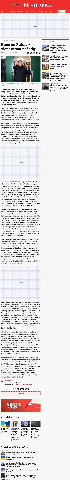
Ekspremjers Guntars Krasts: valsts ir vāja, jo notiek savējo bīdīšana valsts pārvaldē (21, 453)
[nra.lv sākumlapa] (16, 5)
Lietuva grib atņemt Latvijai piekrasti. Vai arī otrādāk (22, 470)
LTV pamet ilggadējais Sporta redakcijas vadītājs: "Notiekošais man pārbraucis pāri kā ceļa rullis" (58, 48)
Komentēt (21, 393)
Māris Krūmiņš (4, 52)
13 (13, 459)
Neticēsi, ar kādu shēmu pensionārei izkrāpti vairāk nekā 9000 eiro (59, 57)
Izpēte (26, 11)
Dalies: (14, 388)
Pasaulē (13, 40)
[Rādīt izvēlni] (2, 11)
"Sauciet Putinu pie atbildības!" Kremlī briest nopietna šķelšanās (25, 432)
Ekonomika (48, 11)
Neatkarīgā (7, 40)
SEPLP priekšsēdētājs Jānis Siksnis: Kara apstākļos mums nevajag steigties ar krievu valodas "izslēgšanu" (21, 464)
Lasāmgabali (33, 11)
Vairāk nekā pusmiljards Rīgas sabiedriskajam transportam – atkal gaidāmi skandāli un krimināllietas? (59, 76)
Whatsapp (25, 384)
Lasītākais (48, 41)
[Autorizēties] (68, 11)
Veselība (41, 11)
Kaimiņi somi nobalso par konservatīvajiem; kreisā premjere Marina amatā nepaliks (21, 476)
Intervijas (12, 11)
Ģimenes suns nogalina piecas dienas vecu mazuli (58, 66)
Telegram (18, 384)
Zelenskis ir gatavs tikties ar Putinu (5, 430)
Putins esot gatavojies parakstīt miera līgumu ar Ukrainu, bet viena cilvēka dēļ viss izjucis (15, 433)
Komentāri (20, 11)
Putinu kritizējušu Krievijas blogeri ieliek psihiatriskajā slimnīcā (36, 432)
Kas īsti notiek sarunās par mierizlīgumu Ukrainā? (20, 458)
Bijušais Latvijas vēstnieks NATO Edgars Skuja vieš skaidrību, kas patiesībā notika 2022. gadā (59, 87)
